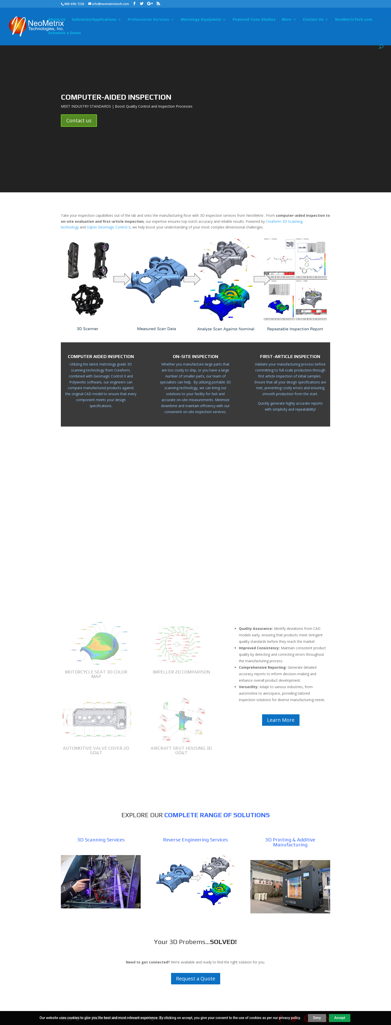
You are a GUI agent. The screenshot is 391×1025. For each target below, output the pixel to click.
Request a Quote (195, 978)
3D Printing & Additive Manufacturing (290, 842)
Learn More (280, 720)
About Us (57, 19)
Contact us (79, 120)
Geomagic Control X (110, 376)
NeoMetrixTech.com (353, 19)
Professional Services (149, 19)
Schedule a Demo (64, 33)
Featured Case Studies (254, 19)
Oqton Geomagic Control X (108, 227)
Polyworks (77, 382)
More (286, 19)
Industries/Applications (94, 19)
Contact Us (313, 19)
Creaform (122, 370)
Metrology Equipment (201, 19)
